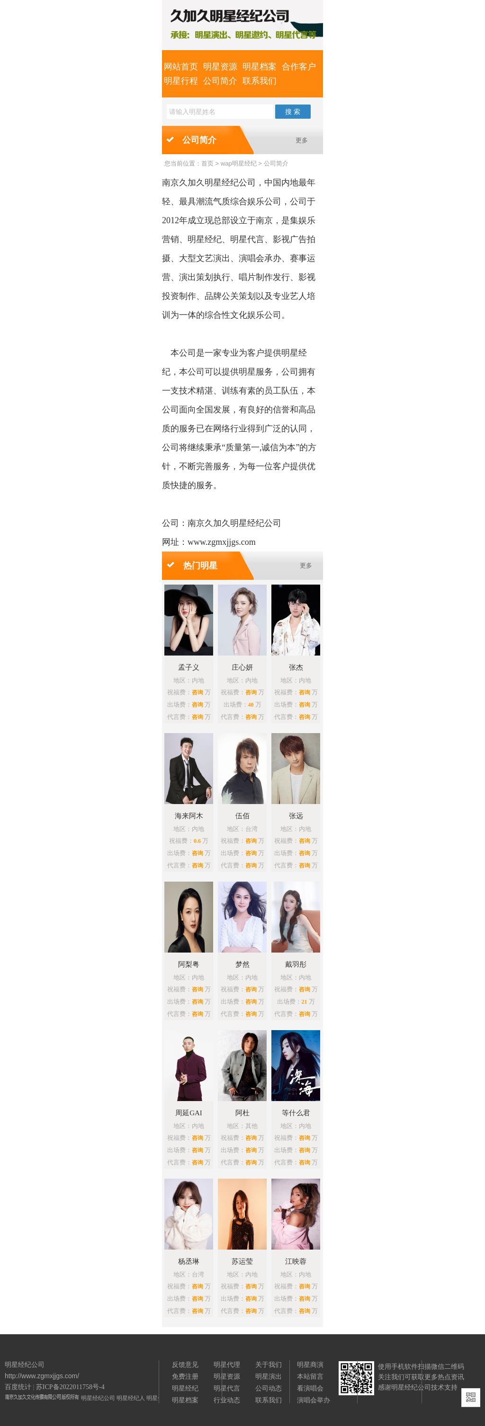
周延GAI (188, 1113)
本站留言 (310, 1376)
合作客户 (299, 66)
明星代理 (227, 1364)
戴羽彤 (295, 964)
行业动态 (227, 1400)
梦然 (242, 964)
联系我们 (259, 81)
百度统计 (18, 1387)
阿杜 (242, 1113)
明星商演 (310, 1364)
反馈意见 (185, 1364)
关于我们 (268, 1364)
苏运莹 (242, 1261)
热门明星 (200, 565)
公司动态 (268, 1388)
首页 (207, 163)
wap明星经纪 (239, 163)
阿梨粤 (188, 964)
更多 (302, 140)
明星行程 (181, 81)
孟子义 (188, 667)
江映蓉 (295, 1261)
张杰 (296, 667)
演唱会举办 (313, 1400)
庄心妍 (242, 667)
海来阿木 (189, 816)
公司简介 (220, 81)
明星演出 (268, 1376)
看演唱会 (310, 1388)
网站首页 (181, 66)
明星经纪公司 (98, 1398)
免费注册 (185, 1376)
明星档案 (259, 66)
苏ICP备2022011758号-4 (70, 1387)
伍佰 (242, 816)
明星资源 (220, 66)
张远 (296, 816)
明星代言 (227, 1388)
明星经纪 (185, 1388)
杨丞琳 (188, 1261)
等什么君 (296, 1113)
